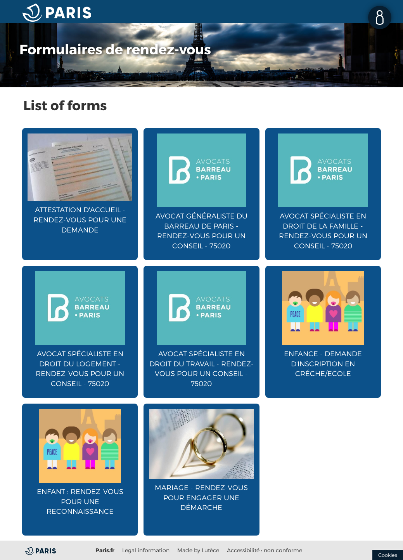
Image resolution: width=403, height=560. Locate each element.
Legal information (146, 550)
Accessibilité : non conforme (264, 550)
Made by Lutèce (198, 550)
